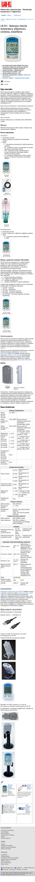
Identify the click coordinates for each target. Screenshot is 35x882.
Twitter (24, 869)
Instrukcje (7, 81)
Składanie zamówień (7, 845)
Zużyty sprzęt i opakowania (8, 859)
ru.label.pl (18, 867)
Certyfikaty (4, 854)
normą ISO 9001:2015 (25, 360)
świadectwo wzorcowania (22, 78)
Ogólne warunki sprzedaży (8, 847)
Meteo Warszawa (28, 867)
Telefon (9, 15)
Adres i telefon (5, 833)
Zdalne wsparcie (5, 838)
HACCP (3, 348)
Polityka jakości (5, 856)
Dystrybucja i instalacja (7, 835)
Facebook (4, 869)
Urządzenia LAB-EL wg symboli (9, 858)
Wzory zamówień (6, 849)
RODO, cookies (5, 861)
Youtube (12, 869)
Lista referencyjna (6, 862)
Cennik (6, 84)
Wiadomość (17, 15)
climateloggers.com (7, 867)
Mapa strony (4, 864)
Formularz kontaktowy (7, 830)
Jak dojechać (4, 832)
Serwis (3, 836)
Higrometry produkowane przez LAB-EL (12, 591)
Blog (18, 869)
